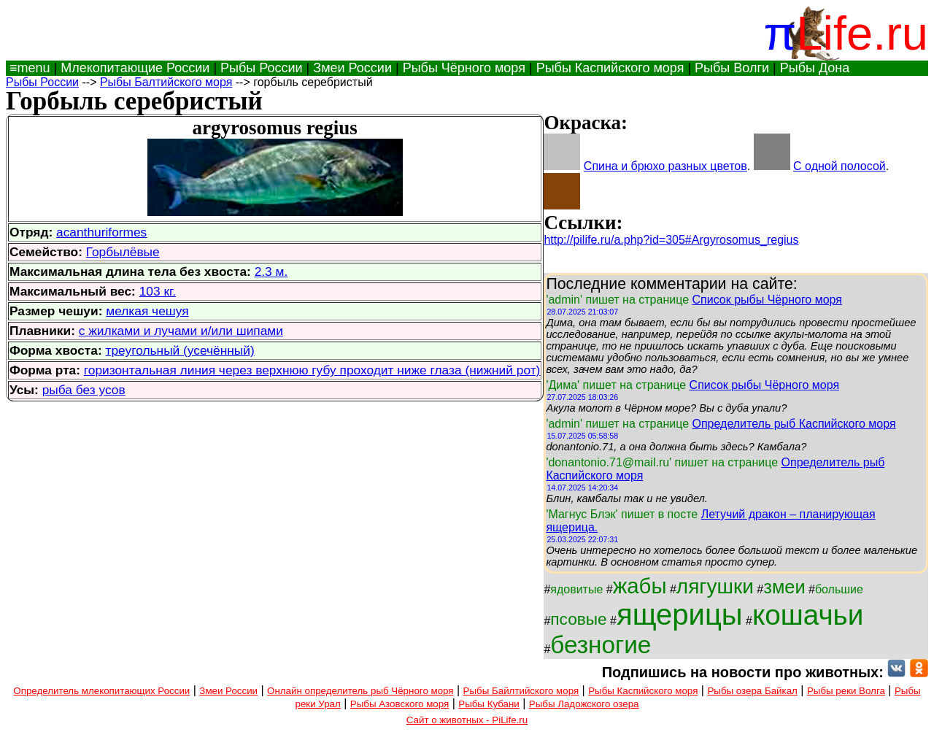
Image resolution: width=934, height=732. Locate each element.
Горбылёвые (123, 251)
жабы (640, 586)
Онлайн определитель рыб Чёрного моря (360, 690)
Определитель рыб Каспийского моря (794, 423)
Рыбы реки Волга (846, 690)
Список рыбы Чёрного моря (767, 299)
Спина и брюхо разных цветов (665, 166)
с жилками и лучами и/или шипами (181, 330)
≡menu (28, 68)
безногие (600, 644)
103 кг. (157, 291)
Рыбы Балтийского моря (166, 82)
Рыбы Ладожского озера (584, 703)
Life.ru (862, 33)
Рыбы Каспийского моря (610, 68)
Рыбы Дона (815, 68)
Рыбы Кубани (489, 703)
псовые (578, 618)
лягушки (715, 586)
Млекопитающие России (135, 68)
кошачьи (807, 615)
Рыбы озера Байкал (752, 690)
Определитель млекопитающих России (101, 690)
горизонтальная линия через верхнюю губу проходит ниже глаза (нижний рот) (312, 370)
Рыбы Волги (732, 68)
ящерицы (680, 614)
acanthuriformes (101, 232)
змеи (784, 587)
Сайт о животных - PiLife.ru (467, 719)
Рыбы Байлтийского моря (521, 690)
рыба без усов (84, 389)
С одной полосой (839, 166)
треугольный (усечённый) (180, 350)
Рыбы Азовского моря (399, 703)
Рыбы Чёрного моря (464, 68)
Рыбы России (261, 68)
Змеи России (352, 68)
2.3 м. (271, 271)
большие (839, 589)
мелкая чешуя (147, 311)
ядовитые (576, 589)
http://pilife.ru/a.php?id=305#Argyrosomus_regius (671, 240)
